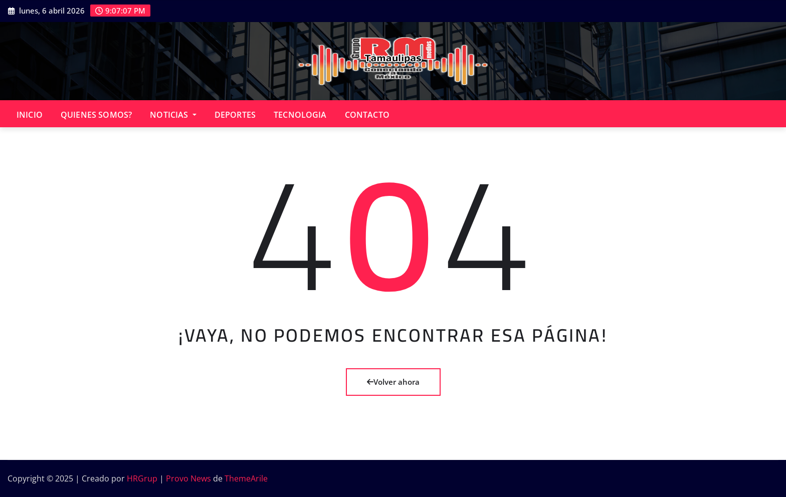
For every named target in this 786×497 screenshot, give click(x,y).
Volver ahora (393, 382)
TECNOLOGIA (300, 114)
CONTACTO (367, 114)
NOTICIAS (173, 114)
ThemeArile (246, 478)
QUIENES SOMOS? (96, 114)
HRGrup (142, 478)
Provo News (188, 478)
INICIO (30, 114)
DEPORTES (235, 114)
